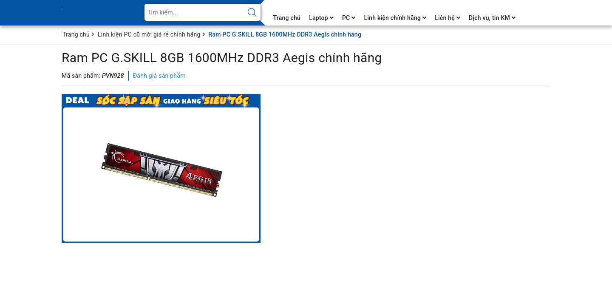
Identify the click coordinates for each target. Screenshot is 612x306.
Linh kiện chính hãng (395, 17)
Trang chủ (287, 17)
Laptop (321, 17)
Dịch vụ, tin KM (492, 17)
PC (349, 17)
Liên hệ (447, 17)
